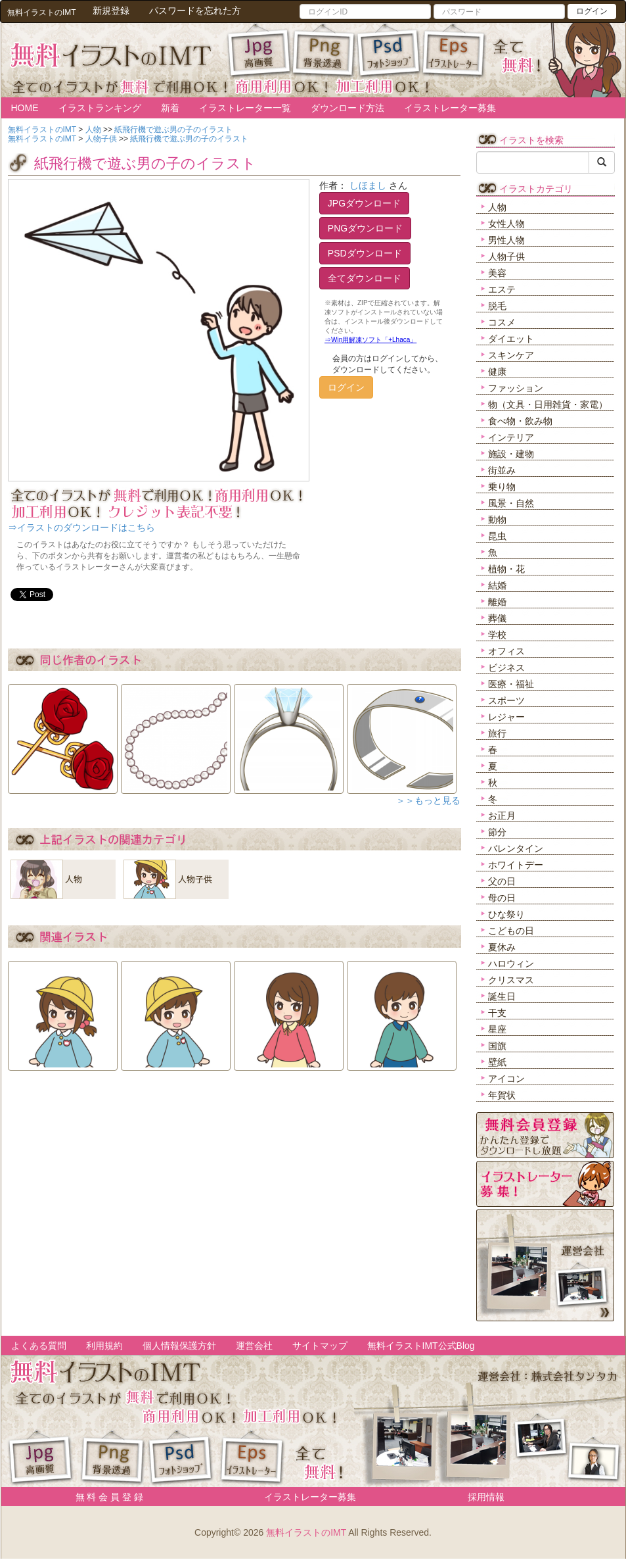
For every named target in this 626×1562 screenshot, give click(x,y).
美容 (497, 273)
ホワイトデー (515, 865)
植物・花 (506, 569)
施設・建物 (511, 454)
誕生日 (502, 996)
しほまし (367, 185)
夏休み (502, 947)
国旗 (497, 1045)
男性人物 (506, 240)
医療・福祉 (511, 684)
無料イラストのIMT (306, 1532)
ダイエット (511, 338)
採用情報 (486, 1497)
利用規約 (104, 1345)
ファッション (515, 388)
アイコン (506, 1078)
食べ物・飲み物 (520, 421)
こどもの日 (511, 930)
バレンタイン (515, 848)
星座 (497, 1029)
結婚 (497, 585)
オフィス (506, 651)
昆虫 (497, 536)
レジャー (506, 717)
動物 (497, 519)
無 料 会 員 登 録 (104, 1497)
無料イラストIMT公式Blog (421, 1345)
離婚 (497, 602)
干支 (497, 1013)
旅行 (497, 733)
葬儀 (497, 618)
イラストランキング (99, 108)
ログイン (592, 11)
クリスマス (511, 980)
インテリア (511, 437)
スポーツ (506, 700)
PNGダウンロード (365, 228)
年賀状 (502, 1095)
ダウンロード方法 (347, 108)
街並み (502, 470)
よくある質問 (38, 1345)
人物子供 (506, 256)
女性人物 (506, 223)
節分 (497, 832)
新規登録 (111, 10)
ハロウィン (511, 963)
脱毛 (497, 306)
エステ (502, 289)
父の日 (502, 881)
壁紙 (497, 1062)
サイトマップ (319, 1345)
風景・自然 (511, 503)
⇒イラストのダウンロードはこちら (81, 527)
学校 (497, 634)
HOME (25, 108)
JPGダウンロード (364, 203)
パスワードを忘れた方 (195, 10)
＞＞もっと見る (428, 800)
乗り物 (502, 486)
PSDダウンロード (365, 253)
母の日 (502, 897)
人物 (497, 207)
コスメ (502, 322)
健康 (497, 371)
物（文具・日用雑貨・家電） (548, 404)
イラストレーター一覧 (245, 108)
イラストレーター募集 (450, 108)
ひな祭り (506, 914)
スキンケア (511, 355)
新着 (170, 108)
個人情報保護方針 (179, 1345)
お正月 (502, 815)
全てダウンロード (364, 278)
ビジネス (506, 667)
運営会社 (254, 1345)
